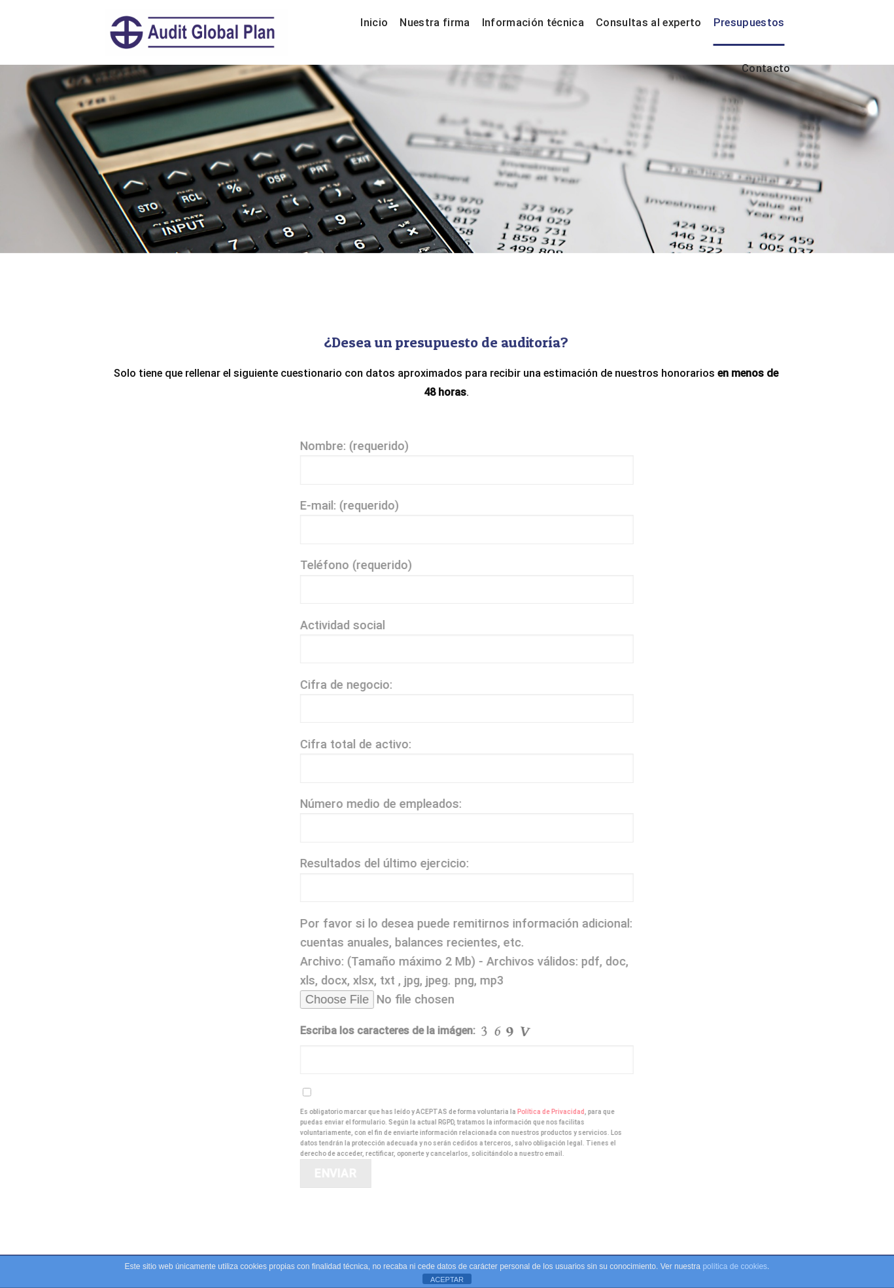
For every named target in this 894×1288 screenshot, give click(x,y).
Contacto (766, 68)
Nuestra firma (435, 22)
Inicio (374, 22)
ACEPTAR (447, 1279)
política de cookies (734, 1266)
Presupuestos (749, 22)
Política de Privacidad (558, 1111)
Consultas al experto (649, 22)
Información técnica (533, 22)
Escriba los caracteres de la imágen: (423, 1031)
